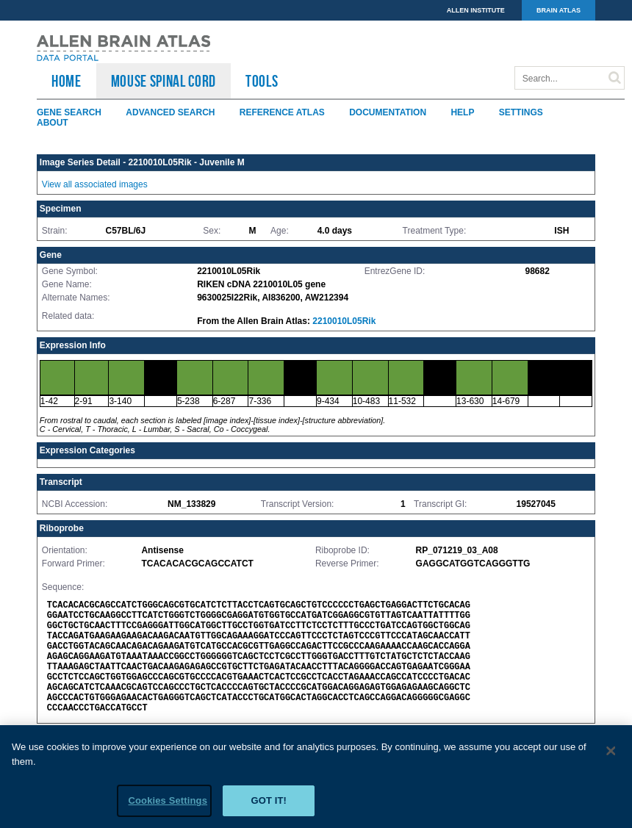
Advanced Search (170, 112)
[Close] (611, 754)
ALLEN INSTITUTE (476, 10)
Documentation (387, 112)
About (52, 123)
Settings (521, 112)
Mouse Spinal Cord (163, 81)
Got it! (269, 804)
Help (462, 112)
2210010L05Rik (344, 321)
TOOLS (261, 81)
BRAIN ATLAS (558, 10)
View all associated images (95, 184)
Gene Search (69, 112)
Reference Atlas (282, 112)
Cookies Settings (167, 804)
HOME (66, 81)
